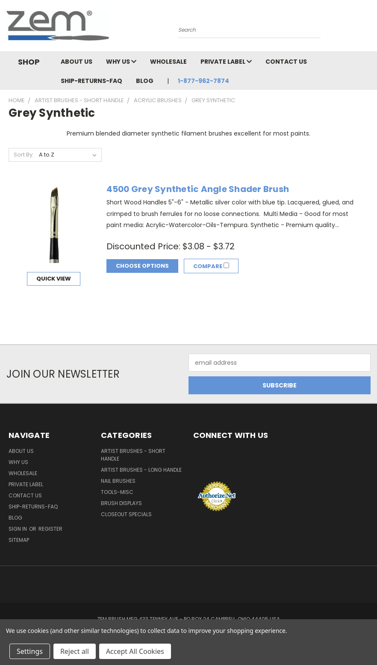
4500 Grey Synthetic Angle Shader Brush (197, 189)
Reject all (74, 651)
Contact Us (286, 61)
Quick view (53, 279)
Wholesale (168, 61)
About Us (76, 61)
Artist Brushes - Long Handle (141, 469)
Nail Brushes (118, 481)
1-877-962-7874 (203, 81)
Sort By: (24, 155)
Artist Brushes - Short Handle (133, 454)
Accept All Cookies (135, 651)
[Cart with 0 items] (368, 28)
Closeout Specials (126, 514)
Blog (144, 81)
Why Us (121, 61)
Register (50, 528)
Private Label (226, 61)
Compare (212, 266)
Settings (30, 651)
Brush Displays (121, 503)
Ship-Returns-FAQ (91, 81)
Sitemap (19, 540)
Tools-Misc (117, 492)
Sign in (18, 528)
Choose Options (142, 266)
